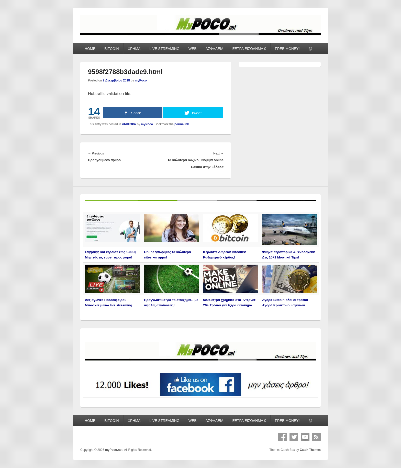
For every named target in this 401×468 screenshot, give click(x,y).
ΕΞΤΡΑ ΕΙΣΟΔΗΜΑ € (249, 49)
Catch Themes (310, 450)
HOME (90, 49)
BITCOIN (111, 49)
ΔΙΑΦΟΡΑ (129, 124)
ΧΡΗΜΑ (134, 49)
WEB (192, 49)
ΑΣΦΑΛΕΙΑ (215, 49)
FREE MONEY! (287, 49)
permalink (181, 124)
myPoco (141, 80)
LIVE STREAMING (164, 49)
